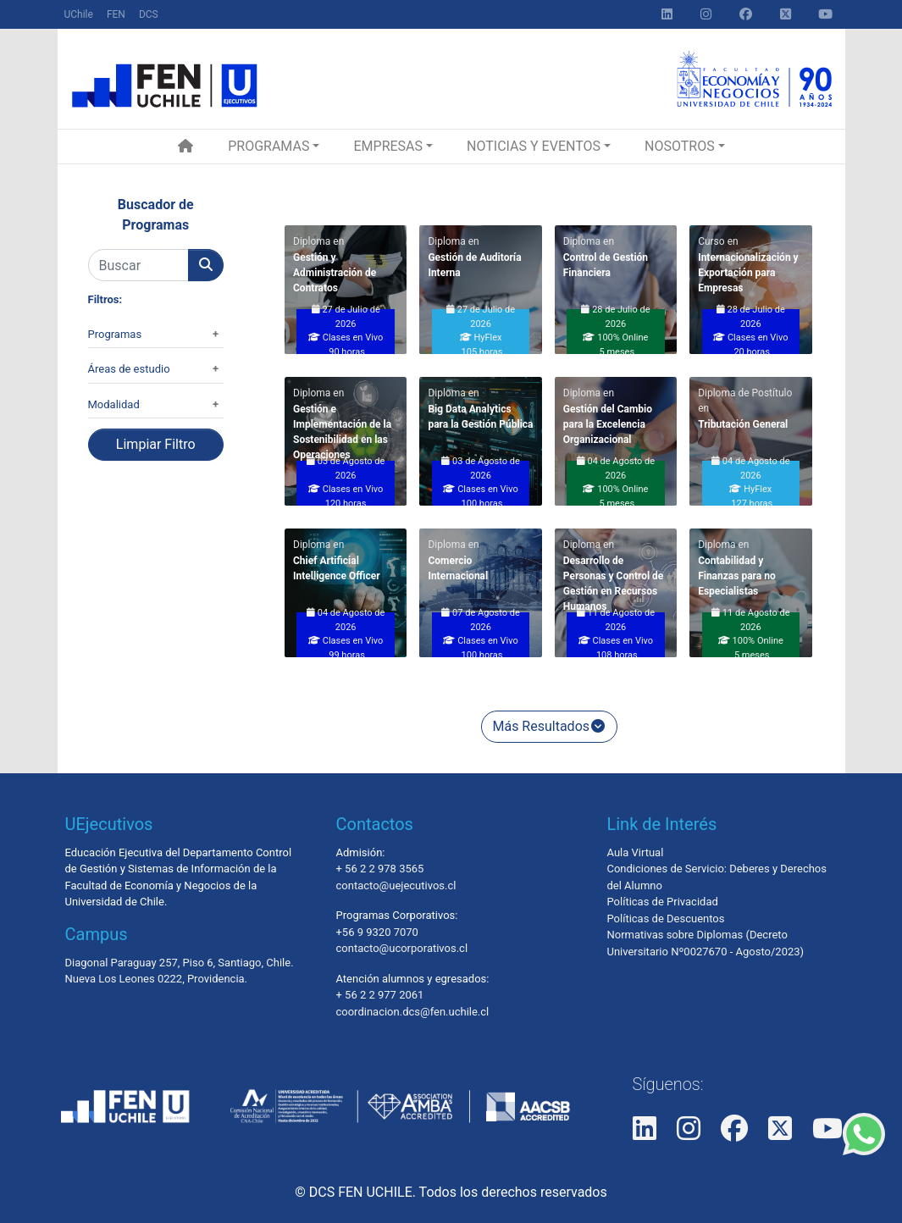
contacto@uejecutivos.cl (395, 885)
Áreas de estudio (129, 368)
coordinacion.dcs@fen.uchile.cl (412, 1011)
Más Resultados (549, 726)
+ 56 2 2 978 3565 (379, 868)
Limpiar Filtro (156, 444)
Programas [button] (268, 146)
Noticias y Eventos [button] (533, 146)
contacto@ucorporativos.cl (401, 948)
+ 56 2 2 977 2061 (379, 994)
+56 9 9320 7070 (376, 932)
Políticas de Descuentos (665, 918)
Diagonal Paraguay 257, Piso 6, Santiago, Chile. (179, 962)
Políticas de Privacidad (661, 901)
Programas (115, 334)
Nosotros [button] (680, 146)
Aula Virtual (634, 852)
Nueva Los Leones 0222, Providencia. (156, 978)
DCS (148, 14)
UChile (78, 14)
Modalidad (114, 404)
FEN (116, 14)
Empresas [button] (388, 146)
